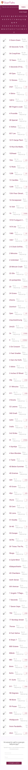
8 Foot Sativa (14, 633)
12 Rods (12, 167)
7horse (12, 626)
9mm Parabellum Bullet (16, 726)
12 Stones (13, 80)
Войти (15, 12)
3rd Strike (13, 433)
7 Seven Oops (14, 606)
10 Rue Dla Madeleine (16, 147)
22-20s (12, 273)
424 (10, 480)
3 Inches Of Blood (16, 373)
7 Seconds (13, 600)
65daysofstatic (15, 566)
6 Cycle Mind (14, 560)
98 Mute (12, 700)
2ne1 (11, 87)
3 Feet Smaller (15, 353)
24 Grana (13, 293)
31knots (12, 400)
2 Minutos (13, 253)
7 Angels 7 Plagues (16, 593)
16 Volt (12, 207)
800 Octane (13, 646)
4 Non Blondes (15, 453)
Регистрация (23, 12)
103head (12, 153)
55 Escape (13, 533)
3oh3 (11, 420)
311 (10, 393)
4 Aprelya (13, 446)
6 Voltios (12, 127)
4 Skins (12, 93)
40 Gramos (13, 473)
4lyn (11, 493)
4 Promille (13, 113)
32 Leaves (13, 407)
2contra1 (12, 307)
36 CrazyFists (14, 53)
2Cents (12, 300)
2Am (11, 733)
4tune (11, 500)
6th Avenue (14, 586)
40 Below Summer (16, 466)
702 (10, 613)
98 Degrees (13, 693)
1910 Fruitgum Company (16, 220)
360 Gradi (13, 413)
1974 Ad (12, 227)
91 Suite (12, 680)
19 (10, 213)
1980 (11, 233)
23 (10, 287)
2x (10, 333)
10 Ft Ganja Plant (16, 140)
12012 (11, 100)
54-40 (11, 526)
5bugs (11, 553)
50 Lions (12, 513)
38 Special (13, 120)
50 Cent (12, 506)
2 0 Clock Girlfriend (16, 247)
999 (10, 713)
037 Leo (12, 133)
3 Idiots (12, 367)
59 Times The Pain (16, 546)
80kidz (12, 653)
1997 (11, 240)
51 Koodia (13, 520)
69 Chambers (14, 573)
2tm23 (11, 327)
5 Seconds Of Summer (16, 67)
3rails (11, 426)
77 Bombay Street (16, 620)
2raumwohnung (15, 320)
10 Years (12, 60)
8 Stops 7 (13, 640)
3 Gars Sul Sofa (15, 360)
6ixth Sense (14, 580)
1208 (11, 173)
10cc (11, 160)
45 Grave (12, 486)
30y (10, 380)
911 (10, 686)
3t (10, 440)
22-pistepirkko (15, 280)
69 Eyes (12, 73)
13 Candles (13, 180)
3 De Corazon (14, 347)
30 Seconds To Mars (16, 47)
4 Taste (12, 460)
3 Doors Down (14, 40)
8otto (11, 673)
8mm (11, 666)
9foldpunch (14, 720)
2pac (11, 313)
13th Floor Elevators (16, 193)
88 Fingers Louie (16, 107)
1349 (11, 187)
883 (10, 660)
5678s (11, 540)
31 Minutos (13, 387)
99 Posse (13, 706)
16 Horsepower (15, 200)
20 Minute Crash (16, 267)
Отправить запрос (14, 763)
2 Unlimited (14, 260)
